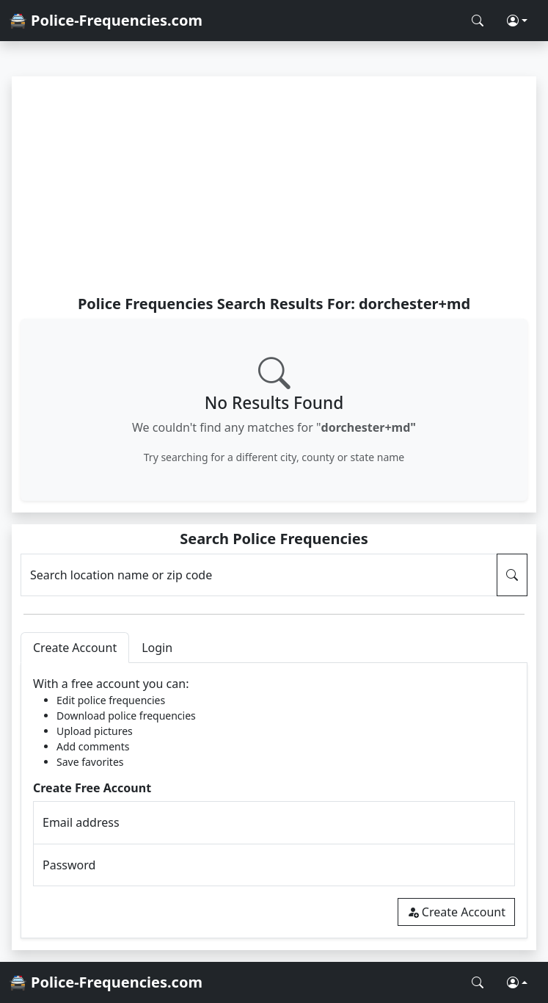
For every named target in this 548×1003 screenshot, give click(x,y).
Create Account (456, 912)
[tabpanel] (274, 800)
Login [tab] (157, 648)
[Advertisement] (274, 185)
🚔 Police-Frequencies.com (105, 20)
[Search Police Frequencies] (477, 20)
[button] (517, 20)
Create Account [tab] (75, 648)
